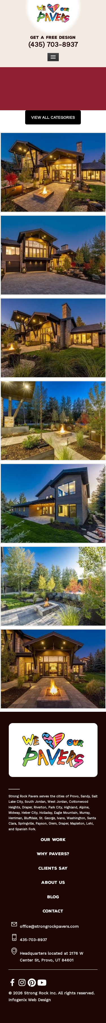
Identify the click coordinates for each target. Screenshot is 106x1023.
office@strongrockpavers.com (49, 926)
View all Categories (53, 117)
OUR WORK (53, 839)
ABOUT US (53, 882)
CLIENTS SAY (53, 868)
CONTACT (53, 911)
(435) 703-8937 (53, 44)
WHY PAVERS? (53, 854)
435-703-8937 (33, 939)
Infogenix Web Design (29, 999)
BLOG (53, 897)
